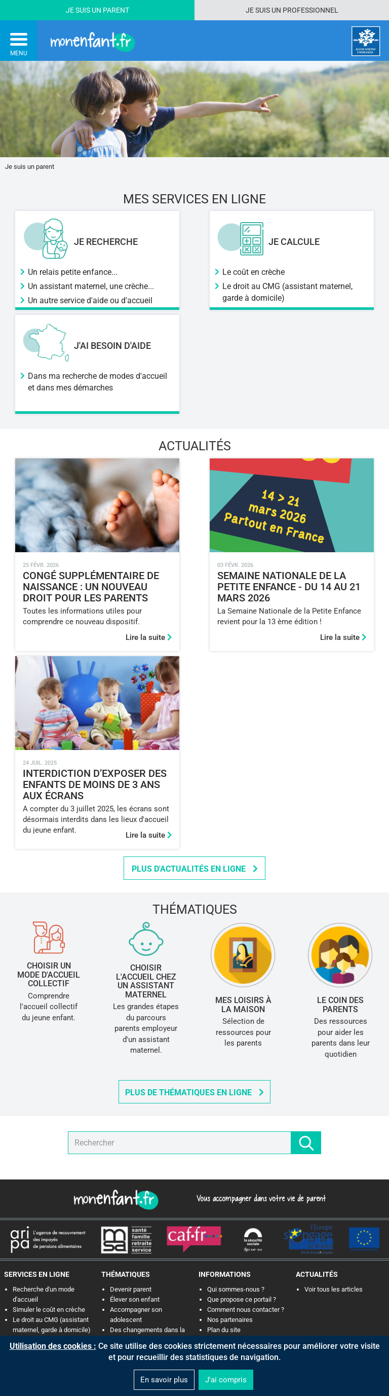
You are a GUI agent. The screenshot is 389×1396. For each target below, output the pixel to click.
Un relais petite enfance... (73, 272)
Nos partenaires (230, 1319)
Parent (116, 10)
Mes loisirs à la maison (243, 1004)
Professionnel (310, 10)
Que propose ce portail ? (241, 1299)
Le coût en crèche (253, 272)
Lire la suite (149, 637)
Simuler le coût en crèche (49, 1309)
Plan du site (224, 1330)
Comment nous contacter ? (245, 1309)
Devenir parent (130, 1289)
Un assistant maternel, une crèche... (91, 286)
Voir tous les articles (333, 1289)
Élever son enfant (135, 1299)
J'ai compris (226, 1379)
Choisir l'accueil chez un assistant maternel (146, 981)
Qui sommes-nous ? (235, 1289)
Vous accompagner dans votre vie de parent (259, 1198)
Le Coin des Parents (340, 1004)
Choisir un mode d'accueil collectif (48, 974)
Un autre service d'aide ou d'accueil (90, 300)
